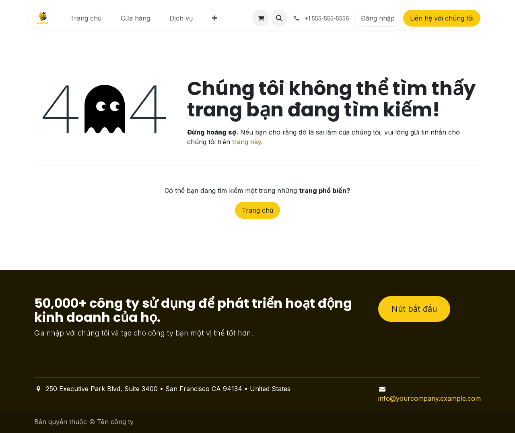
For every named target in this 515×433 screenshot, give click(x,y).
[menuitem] (85, 18)
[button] (279, 18)
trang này (246, 142)
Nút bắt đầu (414, 309)
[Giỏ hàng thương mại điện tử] (260, 18)
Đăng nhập (378, 18)
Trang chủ (257, 210)
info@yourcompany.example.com (429, 398)
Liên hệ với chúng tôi (442, 18)
